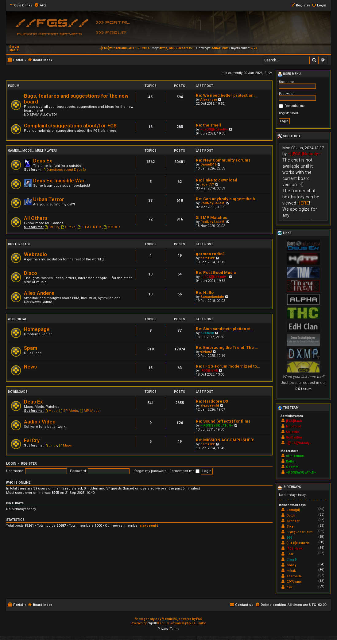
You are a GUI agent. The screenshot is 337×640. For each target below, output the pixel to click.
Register (29, 464)
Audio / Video (40, 422)
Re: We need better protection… (226, 95)
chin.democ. (295, 456)
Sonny (291, 565)
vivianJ (206, 352)
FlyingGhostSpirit (299, 532)
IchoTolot (293, 426)
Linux (51, 445)
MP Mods (89, 411)
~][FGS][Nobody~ (214, 129)
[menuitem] (40, 5)
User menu (289, 74)
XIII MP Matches (211, 217)
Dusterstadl (19, 244)
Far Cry (52, 227)
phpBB (152, 623)
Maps (51, 411)
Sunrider (293, 521)
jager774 (207, 184)
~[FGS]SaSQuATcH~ (216, 425)
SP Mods (68, 411)
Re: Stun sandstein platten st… (225, 328)
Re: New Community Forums (223, 160)
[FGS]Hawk (209, 371)
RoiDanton (294, 437)
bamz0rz (207, 258)
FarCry (32, 440)
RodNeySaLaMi (212, 203)
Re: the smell (208, 125)
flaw (289, 587)
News (30, 367)
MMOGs (112, 227)
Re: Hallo (205, 292)
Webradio (35, 254)
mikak (291, 570)
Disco (30, 273)
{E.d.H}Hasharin (298, 543)
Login (11, 464)
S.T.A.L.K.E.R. (89, 227)
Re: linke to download (216, 180)
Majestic (292, 432)
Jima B (292, 559)
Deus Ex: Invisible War (59, 181)
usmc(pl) (293, 510)
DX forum (303, 389)
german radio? (210, 254)
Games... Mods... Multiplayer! (32, 150)
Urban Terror (48, 199)
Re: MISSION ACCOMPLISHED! (225, 440)
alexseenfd (209, 406)
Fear (290, 554)
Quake (68, 227)
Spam (30, 348)
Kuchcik (207, 333)
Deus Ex (42, 161)
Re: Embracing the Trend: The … (227, 347)
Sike (290, 526)
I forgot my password (150, 471)
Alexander (208, 100)
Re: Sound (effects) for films (223, 421)
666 (289, 537)
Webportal (17, 319)
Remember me (184, 471)
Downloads (18, 391)
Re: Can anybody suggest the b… (227, 199)
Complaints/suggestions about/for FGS (70, 126)
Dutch (291, 515)
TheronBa (294, 576)
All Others (36, 218)
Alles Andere (39, 293)
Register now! (288, 113)
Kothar (291, 461)
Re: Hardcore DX (212, 401)
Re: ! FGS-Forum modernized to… (228, 366)
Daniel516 (208, 164)
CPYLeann (294, 581)
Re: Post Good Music (216, 272)
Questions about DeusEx (64, 170)
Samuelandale (212, 297)
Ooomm (292, 467)
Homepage (37, 329)
